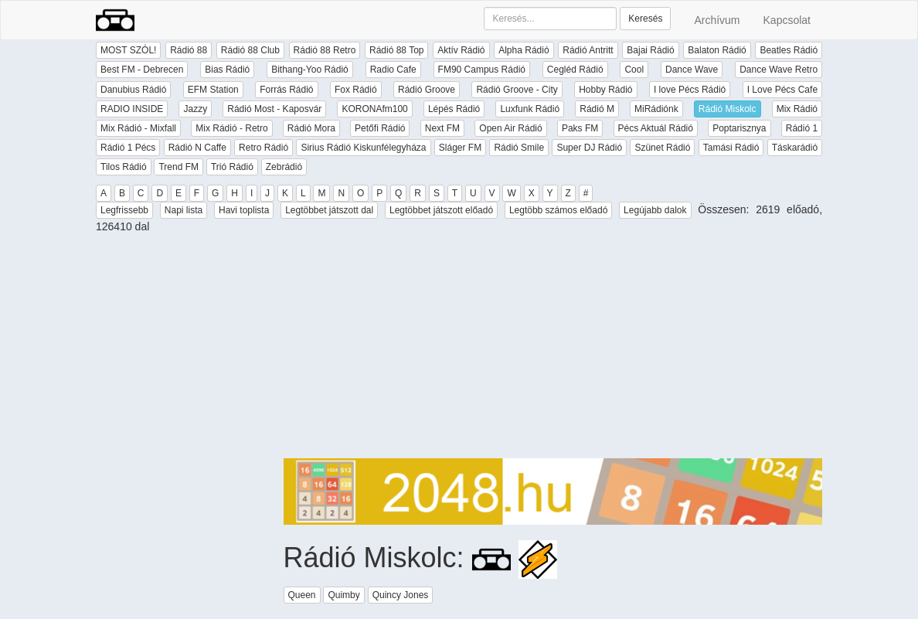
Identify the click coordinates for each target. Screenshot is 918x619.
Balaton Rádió (717, 50)
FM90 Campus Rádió (481, 69)
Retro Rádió (263, 147)
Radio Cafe (393, 69)
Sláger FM (460, 147)
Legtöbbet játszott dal (329, 210)
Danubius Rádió (133, 89)
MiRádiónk (656, 109)
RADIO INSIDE (131, 109)
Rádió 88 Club (250, 50)
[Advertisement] (553, 350)
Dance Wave (691, 69)
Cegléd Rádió (575, 69)
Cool (634, 69)
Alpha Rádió (523, 50)
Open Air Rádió (510, 128)
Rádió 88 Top (396, 50)
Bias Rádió (227, 69)
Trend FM (178, 167)
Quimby (343, 595)
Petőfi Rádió (380, 128)
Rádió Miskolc (727, 109)
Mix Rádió (797, 109)
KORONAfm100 (374, 109)
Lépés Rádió (454, 109)
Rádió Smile (519, 147)
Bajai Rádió (650, 50)
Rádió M (597, 109)
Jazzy (195, 109)
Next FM (442, 128)
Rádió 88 (188, 50)
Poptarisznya (739, 128)
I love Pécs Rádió (690, 89)
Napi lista (183, 210)
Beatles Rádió (789, 50)
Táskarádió (795, 147)
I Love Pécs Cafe (782, 89)
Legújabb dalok (655, 210)
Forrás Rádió (286, 89)
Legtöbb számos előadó (558, 210)
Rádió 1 (802, 128)
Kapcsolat (787, 20)
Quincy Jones (400, 595)
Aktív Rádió (460, 50)
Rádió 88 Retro (325, 50)
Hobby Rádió (605, 89)
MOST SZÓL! (128, 50)
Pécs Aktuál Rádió (655, 128)
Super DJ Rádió (589, 147)
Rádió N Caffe (197, 147)
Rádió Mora (311, 128)
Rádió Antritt (588, 50)
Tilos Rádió (123, 167)
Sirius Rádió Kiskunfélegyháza (363, 147)
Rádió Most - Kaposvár (274, 109)
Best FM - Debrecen (141, 69)
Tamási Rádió (731, 147)
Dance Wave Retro (779, 69)
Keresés (645, 18)
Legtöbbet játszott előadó (441, 210)
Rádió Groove (426, 89)
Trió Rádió (232, 167)
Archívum (717, 20)
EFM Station (213, 89)
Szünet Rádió (662, 147)
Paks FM (580, 128)
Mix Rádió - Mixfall (138, 128)
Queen (302, 595)
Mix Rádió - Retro (231, 128)
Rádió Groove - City (516, 89)
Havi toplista (244, 210)
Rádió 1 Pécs (127, 147)
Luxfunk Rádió (529, 109)
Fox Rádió (356, 89)
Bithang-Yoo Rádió (309, 69)
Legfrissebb (124, 210)
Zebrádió (284, 167)
